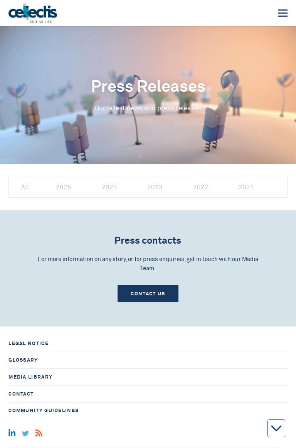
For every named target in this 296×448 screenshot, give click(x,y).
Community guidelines (43, 410)
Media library (30, 376)
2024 (109, 187)
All (25, 187)
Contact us (148, 293)
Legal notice (28, 343)
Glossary (23, 359)
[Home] (32, 13)
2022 (201, 187)
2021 (246, 187)
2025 (63, 187)
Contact (21, 393)
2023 (155, 187)
